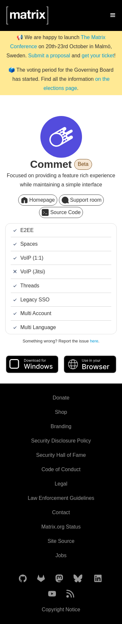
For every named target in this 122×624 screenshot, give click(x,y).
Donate (61, 397)
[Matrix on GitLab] (41, 578)
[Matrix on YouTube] (52, 594)
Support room (81, 200)
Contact (61, 512)
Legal (61, 483)
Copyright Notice (61, 609)
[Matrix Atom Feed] (70, 594)
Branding (60, 426)
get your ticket (98, 55)
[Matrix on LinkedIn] (98, 579)
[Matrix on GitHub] (23, 578)
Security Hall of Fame (61, 455)
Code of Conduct (60, 469)
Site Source (61, 541)
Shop (61, 412)
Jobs (61, 555)
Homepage (37, 200)
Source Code (61, 212)
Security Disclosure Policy (61, 440)
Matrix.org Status (61, 527)
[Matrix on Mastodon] (59, 578)
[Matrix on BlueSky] (78, 578)
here (94, 341)
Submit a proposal (49, 55)
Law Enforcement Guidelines (61, 498)
